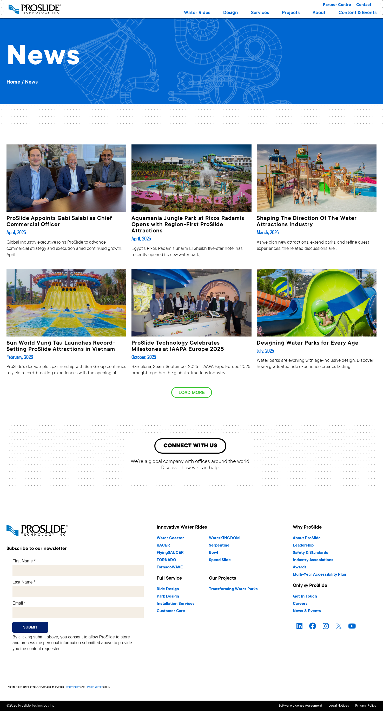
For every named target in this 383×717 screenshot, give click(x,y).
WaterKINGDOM (224, 539)
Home (13, 82)
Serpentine (219, 546)
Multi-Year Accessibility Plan (319, 576)
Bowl (213, 554)
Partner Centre (337, 5)
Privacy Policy (72, 688)
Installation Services (176, 605)
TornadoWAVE (170, 568)
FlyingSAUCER (170, 554)
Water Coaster (170, 539)
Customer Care (171, 612)
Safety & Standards (310, 554)
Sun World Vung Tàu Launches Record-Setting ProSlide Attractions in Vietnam (60, 346)
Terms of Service (94, 688)
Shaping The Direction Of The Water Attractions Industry (307, 221)
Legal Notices (330, 706)
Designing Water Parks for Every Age (308, 343)
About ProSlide (307, 539)
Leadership (303, 546)
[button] (197, 13)
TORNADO (166, 561)
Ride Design (168, 590)
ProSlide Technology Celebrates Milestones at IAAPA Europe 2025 (177, 346)
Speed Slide (220, 561)
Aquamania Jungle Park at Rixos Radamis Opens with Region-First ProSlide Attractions (187, 224)
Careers (300, 605)
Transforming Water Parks (233, 590)
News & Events (307, 612)
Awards (300, 568)
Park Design (168, 597)
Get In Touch (305, 597)
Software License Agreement (283, 706)
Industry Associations (313, 561)
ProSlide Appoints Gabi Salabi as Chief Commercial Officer (59, 221)
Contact (363, 5)
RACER (163, 546)
